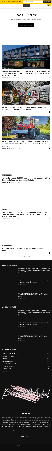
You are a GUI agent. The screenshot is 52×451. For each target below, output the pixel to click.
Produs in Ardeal (6, 77)
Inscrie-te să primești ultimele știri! (11, 2)
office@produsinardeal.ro (17, 430)
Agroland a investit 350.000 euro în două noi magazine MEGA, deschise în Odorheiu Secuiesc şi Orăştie (26, 179)
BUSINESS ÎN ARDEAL (6, 68)
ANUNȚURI (4, 209)
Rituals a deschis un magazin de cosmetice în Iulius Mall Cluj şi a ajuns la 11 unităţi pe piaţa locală (26, 109)
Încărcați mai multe (26, 256)
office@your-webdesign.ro (22, 446)
